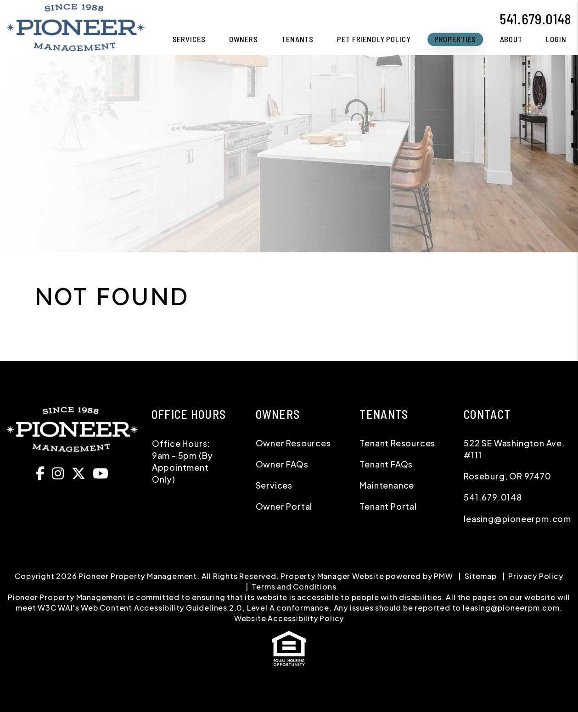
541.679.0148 (535, 19)
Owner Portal (284, 506)
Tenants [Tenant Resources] (297, 39)
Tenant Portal (387, 506)
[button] (43, 473)
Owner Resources (293, 443)
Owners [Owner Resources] (243, 39)
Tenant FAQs (386, 464)
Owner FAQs (282, 464)
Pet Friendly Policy (373, 39)
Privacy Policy (535, 576)
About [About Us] (511, 39)
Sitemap (481, 576)
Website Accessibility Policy (289, 618)
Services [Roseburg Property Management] (189, 39)
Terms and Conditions (294, 586)
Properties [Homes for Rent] (455, 39)
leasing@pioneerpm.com (517, 518)
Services (274, 485)
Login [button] (556, 39)
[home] (76, 26)
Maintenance (386, 485)
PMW (443, 576)
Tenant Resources (397, 443)
